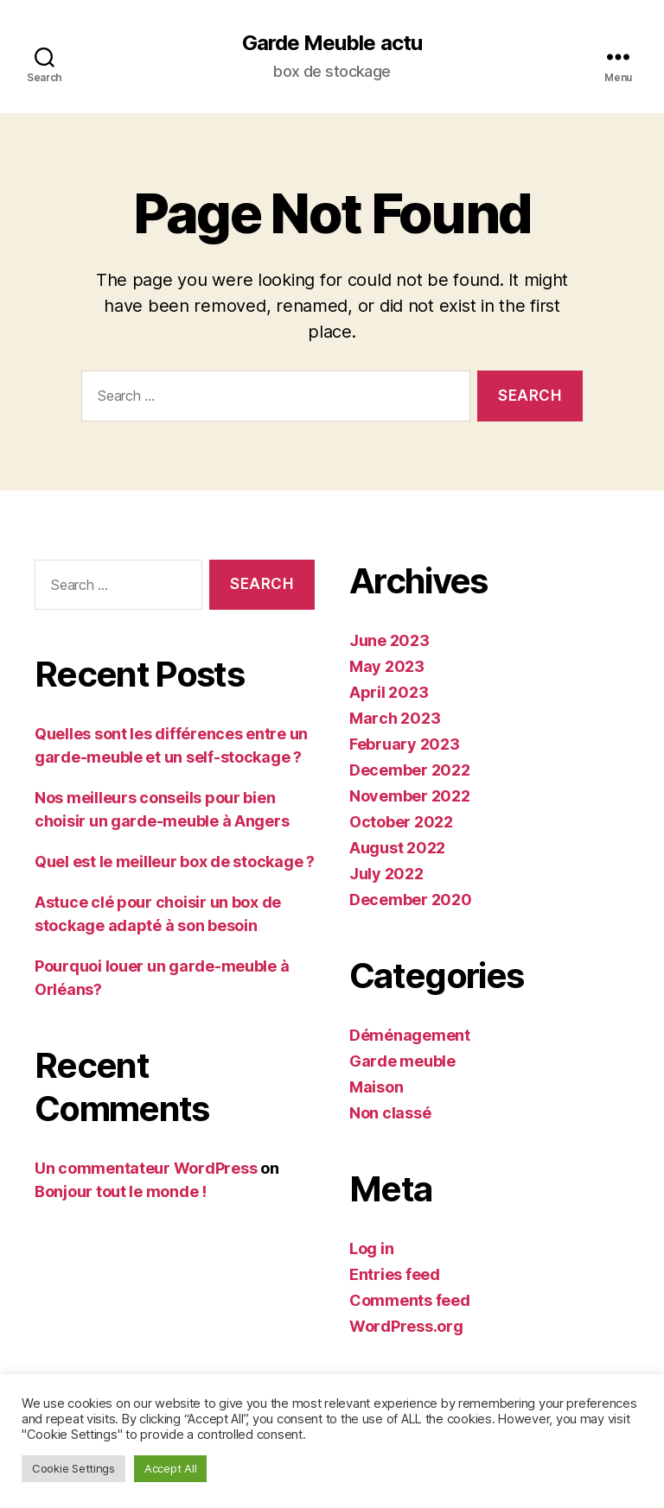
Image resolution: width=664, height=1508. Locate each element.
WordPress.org (406, 1326)
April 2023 (388, 692)
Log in (371, 1248)
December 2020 (410, 899)
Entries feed (394, 1274)
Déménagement (409, 1035)
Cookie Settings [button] (73, 1468)
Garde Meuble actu (331, 43)
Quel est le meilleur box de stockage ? (175, 861)
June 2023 (389, 640)
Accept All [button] (170, 1468)
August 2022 (397, 848)
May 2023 (387, 666)
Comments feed (409, 1300)
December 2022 (409, 770)
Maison (376, 1087)
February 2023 (404, 744)
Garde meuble (402, 1061)
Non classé (390, 1113)
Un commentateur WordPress (146, 1168)
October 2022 (401, 822)
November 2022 (409, 796)
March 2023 (394, 718)
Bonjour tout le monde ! (121, 1191)
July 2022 (386, 874)
